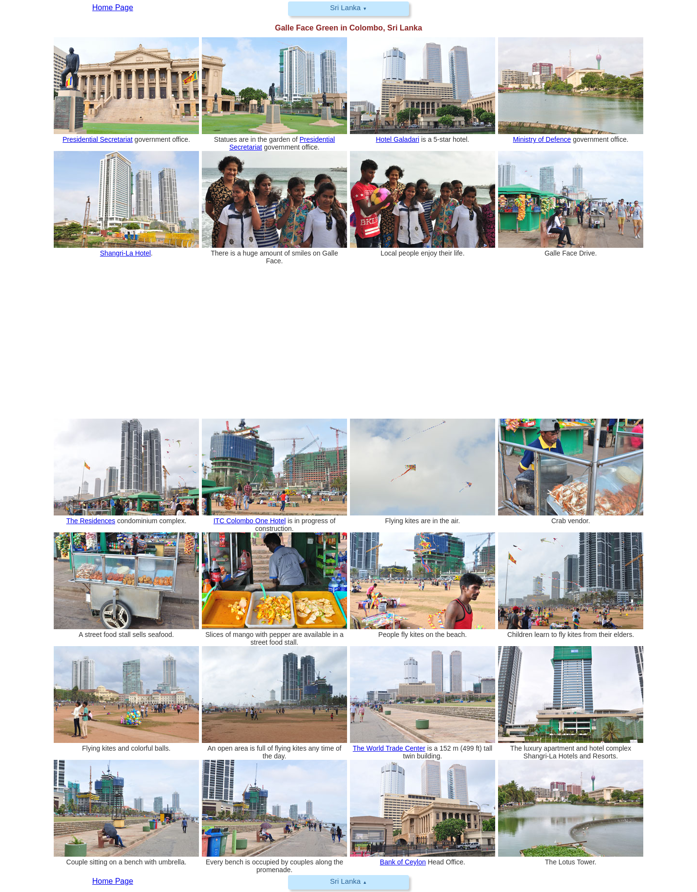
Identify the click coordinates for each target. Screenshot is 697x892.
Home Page (113, 881)
